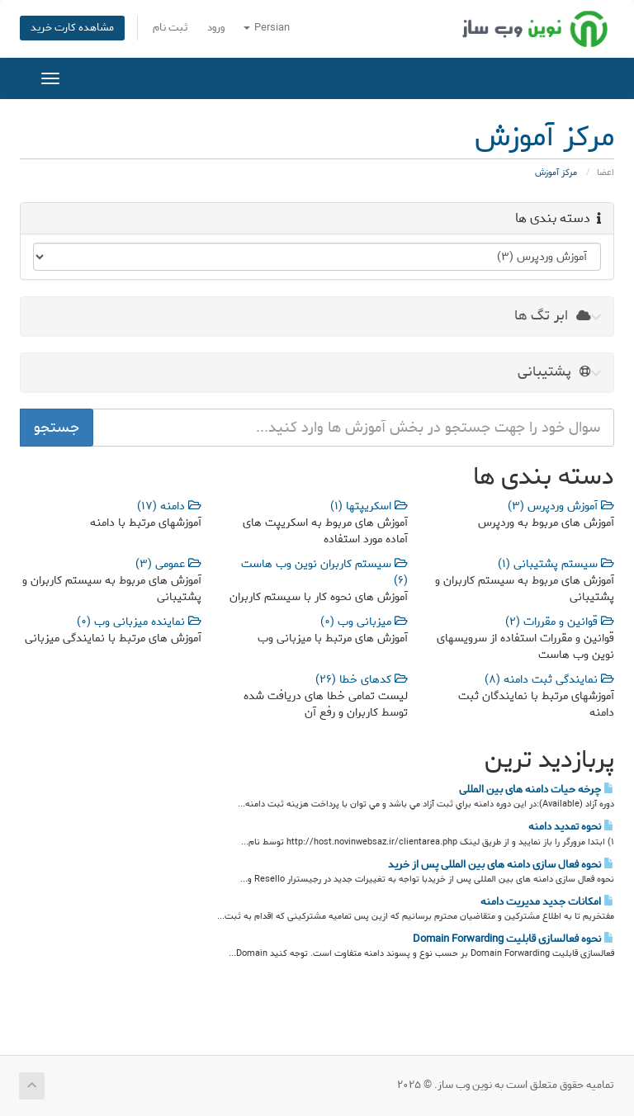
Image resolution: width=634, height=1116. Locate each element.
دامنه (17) (169, 506)
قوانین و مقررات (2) (559, 621)
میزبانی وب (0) (364, 621)
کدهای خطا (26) (361, 679)
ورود (216, 27)
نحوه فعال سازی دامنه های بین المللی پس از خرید (501, 864)
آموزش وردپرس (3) (561, 506)
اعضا (605, 172)
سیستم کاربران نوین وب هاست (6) (324, 572)
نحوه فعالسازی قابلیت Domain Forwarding (513, 938)
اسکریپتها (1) (369, 506)
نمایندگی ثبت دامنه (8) (549, 679)
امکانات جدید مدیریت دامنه (547, 901)
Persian (267, 27)
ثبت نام (170, 27)
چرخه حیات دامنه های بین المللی (536, 789)
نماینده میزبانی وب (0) (139, 621)
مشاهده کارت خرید (72, 27)
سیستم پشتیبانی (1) (556, 564)
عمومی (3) (168, 564)
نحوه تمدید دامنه (571, 826)
